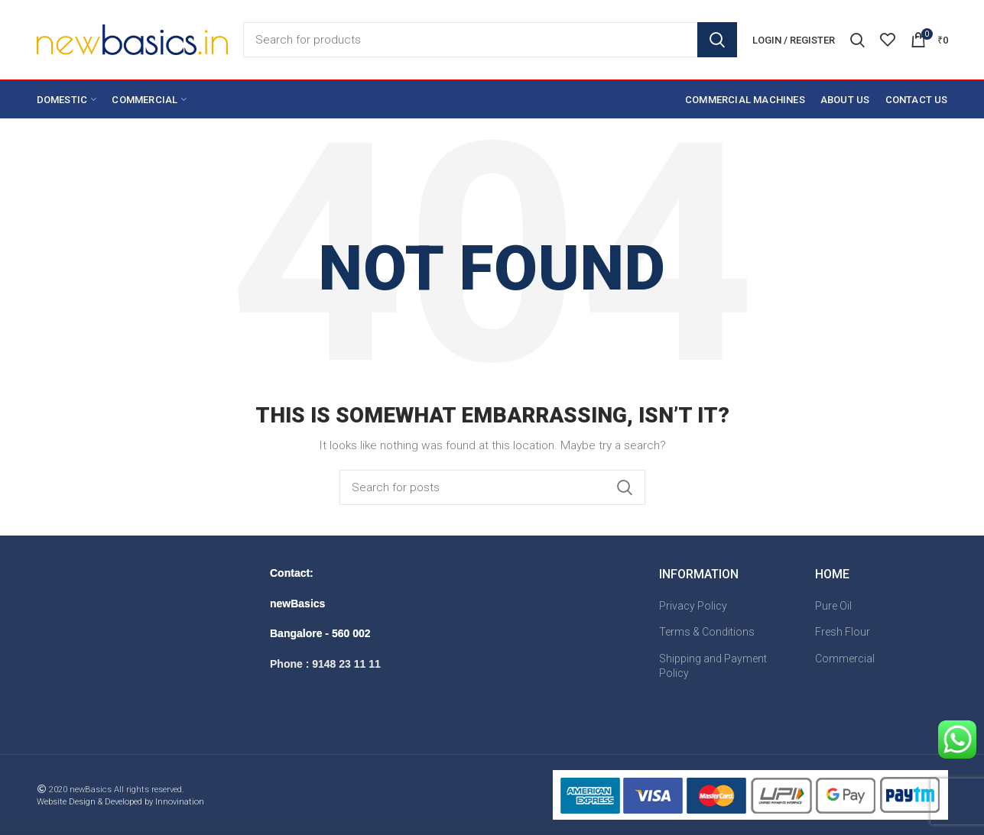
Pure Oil (833, 606)
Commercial (845, 658)
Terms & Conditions (707, 632)
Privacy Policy (693, 606)
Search (717, 39)
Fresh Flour (842, 632)
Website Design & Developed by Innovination (120, 802)
